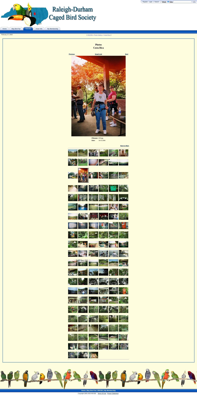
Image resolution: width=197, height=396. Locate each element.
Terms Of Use (102, 393)
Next (126, 54)
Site (171, 2)
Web (164, 2)
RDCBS (90, 35)
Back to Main (124, 146)
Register (145, 2)
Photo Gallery (98, 35)
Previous (72, 54)
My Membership (110, 390)
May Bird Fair (91, 390)
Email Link (98, 54)
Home (83, 390)
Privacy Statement (112, 393)
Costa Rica (106, 35)
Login (150, 2)
